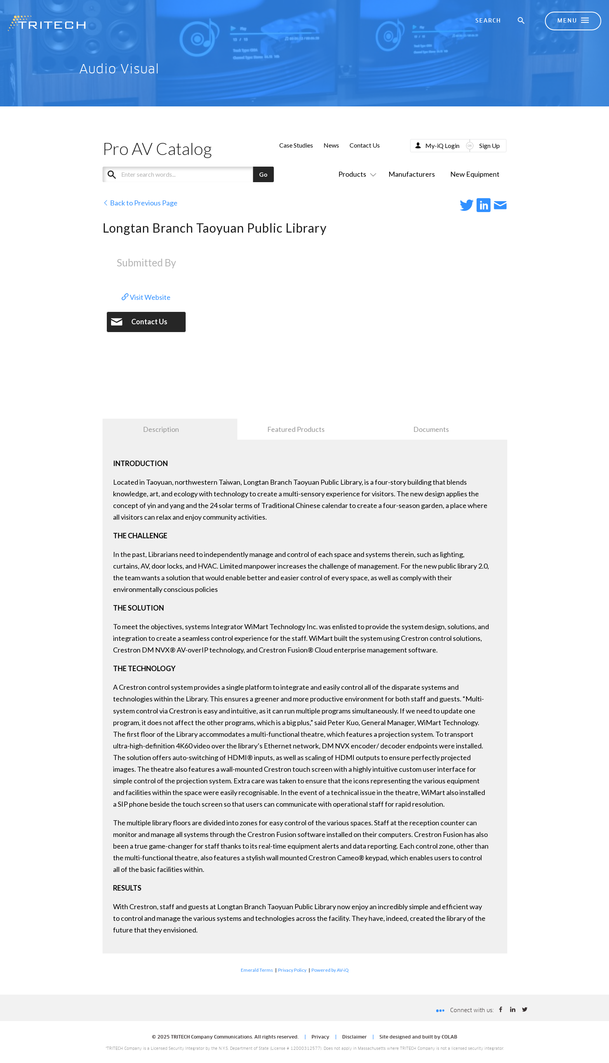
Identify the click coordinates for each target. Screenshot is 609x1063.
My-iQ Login (442, 145)
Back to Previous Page (140, 202)
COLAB (449, 1037)
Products (355, 174)
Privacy (320, 1037)
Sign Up (489, 145)
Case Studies (296, 145)
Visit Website (146, 297)
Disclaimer (354, 1037)
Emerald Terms (257, 970)
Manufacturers (411, 174)
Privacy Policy (292, 970)
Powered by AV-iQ (330, 970)
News (331, 145)
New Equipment (474, 174)
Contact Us (365, 145)
